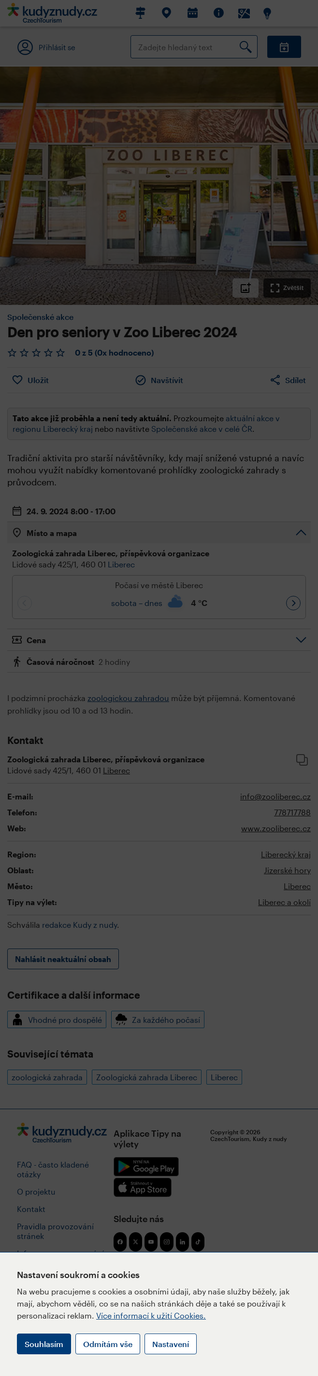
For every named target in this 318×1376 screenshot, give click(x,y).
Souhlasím (44, 1343)
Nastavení (170, 1343)
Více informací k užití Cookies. (151, 1315)
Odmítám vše (107, 1343)
